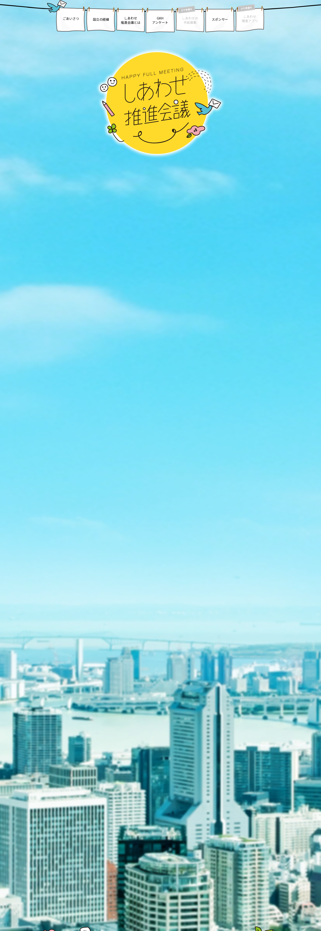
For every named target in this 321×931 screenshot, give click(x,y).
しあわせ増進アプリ (250, 18)
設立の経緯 (101, 19)
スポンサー (220, 19)
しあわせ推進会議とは (130, 20)
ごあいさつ (71, 18)
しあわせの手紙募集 (190, 20)
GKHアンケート (160, 20)
